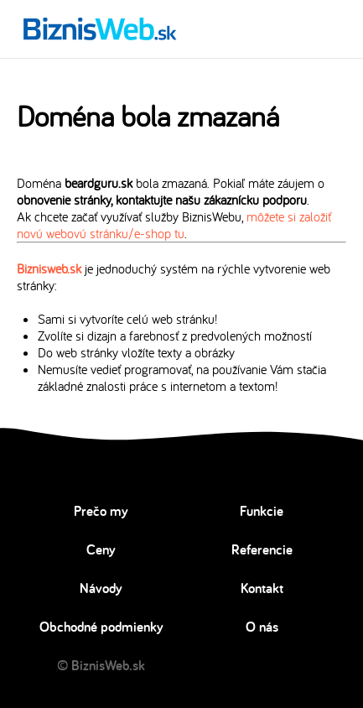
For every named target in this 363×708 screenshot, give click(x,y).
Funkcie (261, 511)
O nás (262, 626)
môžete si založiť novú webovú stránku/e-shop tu (174, 225)
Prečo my (101, 511)
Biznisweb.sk (49, 268)
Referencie (262, 549)
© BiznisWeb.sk (101, 665)
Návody (101, 588)
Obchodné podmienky (101, 626)
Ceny (101, 549)
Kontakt (262, 588)
